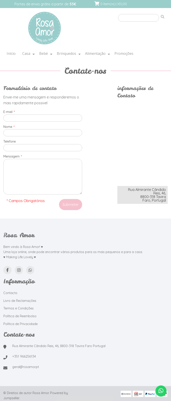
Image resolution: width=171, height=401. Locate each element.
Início (11, 53)
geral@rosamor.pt (25, 367)
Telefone (9, 141)
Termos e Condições (18, 308)
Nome (8, 126)
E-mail (8, 111)
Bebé (43, 53)
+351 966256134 (24, 356)
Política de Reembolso (20, 316)
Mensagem (12, 156)
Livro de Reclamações (19, 301)
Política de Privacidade (20, 324)
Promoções (123, 53)
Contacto (10, 293)
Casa (26, 53)
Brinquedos (66, 53)
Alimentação (95, 53)
